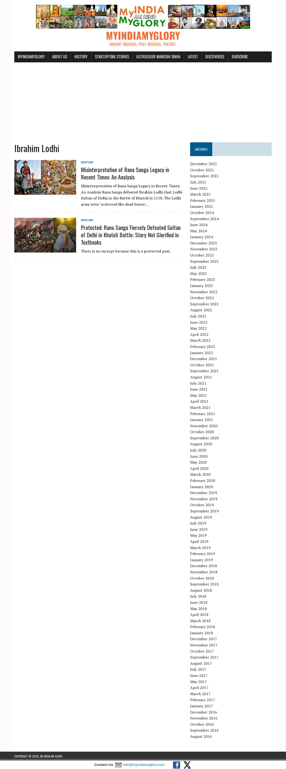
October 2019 (202, 504)
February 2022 (202, 346)
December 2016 (203, 712)
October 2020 (202, 431)
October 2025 (202, 170)
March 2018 (200, 620)
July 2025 (198, 182)
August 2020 (201, 444)
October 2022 (202, 297)
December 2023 (203, 243)
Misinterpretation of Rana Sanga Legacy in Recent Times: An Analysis (125, 173)
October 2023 (202, 255)
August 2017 (201, 663)
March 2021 (200, 407)
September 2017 (204, 657)
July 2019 (198, 523)
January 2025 (201, 206)
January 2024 (201, 236)
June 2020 (198, 456)
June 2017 (198, 675)
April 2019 (199, 541)
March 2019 (200, 547)
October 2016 (202, 724)
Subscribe (240, 57)
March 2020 (200, 474)
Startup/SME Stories (112, 57)
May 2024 (198, 230)
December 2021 (203, 358)
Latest (193, 57)
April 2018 (199, 614)
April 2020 (199, 468)
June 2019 (198, 529)
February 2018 (202, 626)
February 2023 (202, 279)
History (81, 57)
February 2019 (202, 553)
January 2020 (201, 486)
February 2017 (202, 699)
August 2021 (201, 377)
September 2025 (204, 176)
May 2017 (198, 681)
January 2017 (201, 706)
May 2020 (198, 462)
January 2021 (201, 419)
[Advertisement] (143, 99)
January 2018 (201, 632)
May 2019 (198, 535)
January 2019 (201, 559)
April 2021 (199, 401)
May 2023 (198, 273)
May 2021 (198, 395)
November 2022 (203, 291)
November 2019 (203, 498)
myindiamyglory (31, 57)
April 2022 (199, 334)
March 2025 (200, 194)
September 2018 (204, 584)
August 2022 (201, 310)
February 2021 (202, 413)
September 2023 (204, 261)
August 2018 (201, 590)
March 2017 (200, 693)
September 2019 (204, 511)
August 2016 (201, 736)
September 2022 (204, 304)
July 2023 (198, 267)
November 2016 (203, 718)
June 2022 (198, 322)
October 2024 (202, 212)
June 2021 (198, 389)
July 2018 (198, 596)
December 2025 (203, 163)
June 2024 (198, 224)
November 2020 (203, 425)
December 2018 (203, 565)
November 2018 (203, 572)
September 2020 (204, 438)
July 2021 (198, 383)
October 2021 (202, 364)
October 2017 (202, 651)
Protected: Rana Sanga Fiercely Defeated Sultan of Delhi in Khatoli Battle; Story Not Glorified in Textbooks (131, 234)
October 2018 (202, 578)
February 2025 (202, 200)
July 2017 (198, 669)
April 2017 (199, 687)
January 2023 (201, 285)
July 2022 (198, 316)
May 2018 (198, 608)
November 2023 (203, 249)
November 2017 (203, 645)
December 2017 (203, 638)
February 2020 (202, 480)
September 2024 (204, 218)
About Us (59, 57)
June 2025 (198, 188)
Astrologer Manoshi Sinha (158, 57)
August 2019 (201, 517)
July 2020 (198, 450)
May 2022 (198, 328)
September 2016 (204, 730)
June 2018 (198, 602)
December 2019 (203, 492)
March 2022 (200, 340)
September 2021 (204, 370)
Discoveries (214, 57)
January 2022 (201, 352)
